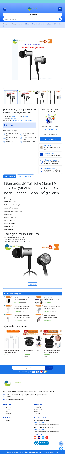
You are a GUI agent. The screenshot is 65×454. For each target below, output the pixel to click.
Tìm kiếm (38, 407)
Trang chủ (8, 407)
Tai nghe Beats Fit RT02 (31, 350)
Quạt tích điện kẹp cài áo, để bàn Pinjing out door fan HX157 (52, 299)
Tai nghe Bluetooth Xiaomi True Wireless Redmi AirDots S (52, 351)
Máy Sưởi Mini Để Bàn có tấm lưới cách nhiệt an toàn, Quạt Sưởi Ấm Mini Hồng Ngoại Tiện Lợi (21, 299)
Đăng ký (37, 411)
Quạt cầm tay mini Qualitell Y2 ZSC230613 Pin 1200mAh (21, 317)
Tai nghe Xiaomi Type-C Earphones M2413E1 (11, 351)
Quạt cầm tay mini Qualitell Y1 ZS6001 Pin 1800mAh (21, 308)
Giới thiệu (7, 409)
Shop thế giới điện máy (51, 452)
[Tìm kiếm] (60, 19)
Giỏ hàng (38, 414)
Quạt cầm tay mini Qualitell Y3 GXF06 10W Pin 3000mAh (51, 308)
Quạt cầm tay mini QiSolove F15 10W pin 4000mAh (51, 317)
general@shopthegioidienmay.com (15, 399)
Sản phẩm (8, 414)
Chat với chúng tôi (50, 139)
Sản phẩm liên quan (15, 326)
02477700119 (50, 129)
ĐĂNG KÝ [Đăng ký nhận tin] (48, 368)
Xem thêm (32, 284)
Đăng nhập (38, 409)
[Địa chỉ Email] (32, 368)
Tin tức (7, 411)
